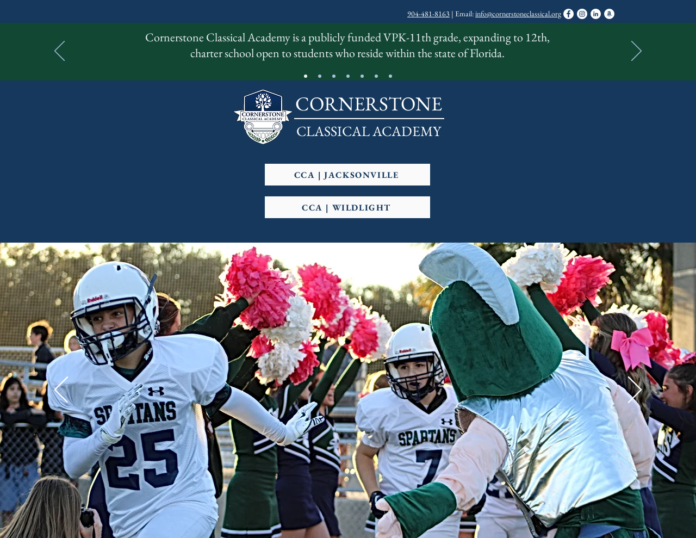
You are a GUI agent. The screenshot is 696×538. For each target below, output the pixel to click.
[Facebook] (568, 14)
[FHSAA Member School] (362, 76)
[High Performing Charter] (348, 76)
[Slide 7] (390, 76)
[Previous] (59, 52)
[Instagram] (582, 14)
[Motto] (319, 76)
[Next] (636, 52)
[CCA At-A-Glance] (305, 76)
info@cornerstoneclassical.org (518, 13)
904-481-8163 (428, 13)
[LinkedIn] (596, 14)
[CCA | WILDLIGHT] (347, 207)
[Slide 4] (333, 76)
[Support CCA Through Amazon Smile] (609, 14)
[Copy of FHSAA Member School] (376, 76)
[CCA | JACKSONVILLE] (347, 174)
